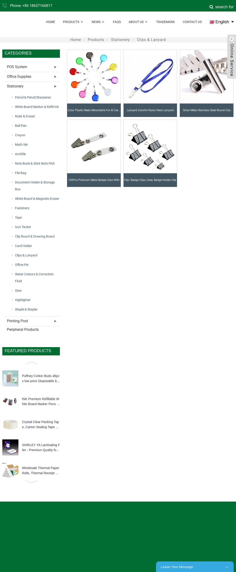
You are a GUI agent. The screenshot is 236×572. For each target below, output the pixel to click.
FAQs (117, 22)
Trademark (165, 22)
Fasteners (22, 208)
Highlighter (23, 300)
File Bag (20, 173)
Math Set (21, 144)
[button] (31, 362)
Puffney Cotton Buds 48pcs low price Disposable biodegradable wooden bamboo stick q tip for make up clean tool (40, 379)
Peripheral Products (23, 329)
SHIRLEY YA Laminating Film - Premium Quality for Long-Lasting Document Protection (41, 448)
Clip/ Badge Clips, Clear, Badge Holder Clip (150, 180)
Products (73, 22)
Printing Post (17, 321)
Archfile (20, 154)
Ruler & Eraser (25, 116)
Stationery (120, 40)
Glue (18, 290)
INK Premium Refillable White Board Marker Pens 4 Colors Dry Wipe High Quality (41, 402)
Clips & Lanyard (151, 40)
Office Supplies (19, 76)
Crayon (20, 135)
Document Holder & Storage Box (35, 185)
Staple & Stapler (26, 309)
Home (50, 22)
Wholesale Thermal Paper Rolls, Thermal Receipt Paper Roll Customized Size (40, 471)
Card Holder (23, 246)
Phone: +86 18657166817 (31, 5)
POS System (17, 67)
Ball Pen (21, 126)
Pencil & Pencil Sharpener (33, 97)
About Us (138, 22)
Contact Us (192, 22)
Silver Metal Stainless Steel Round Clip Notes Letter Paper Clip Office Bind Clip (206, 113)
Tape (18, 217)
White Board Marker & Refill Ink (37, 107)
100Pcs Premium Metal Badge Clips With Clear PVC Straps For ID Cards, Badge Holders (93, 182)
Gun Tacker (23, 227)
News (98, 22)
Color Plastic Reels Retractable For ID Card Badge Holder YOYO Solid (94, 113)
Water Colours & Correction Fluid (34, 277)
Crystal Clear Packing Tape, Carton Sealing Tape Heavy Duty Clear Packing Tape (41, 425)
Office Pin (22, 265)
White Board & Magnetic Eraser (37, 198)
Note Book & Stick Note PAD (35, 163)
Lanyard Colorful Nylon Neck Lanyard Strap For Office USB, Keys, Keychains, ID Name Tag (150, 113)
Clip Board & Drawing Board (35, 236)
